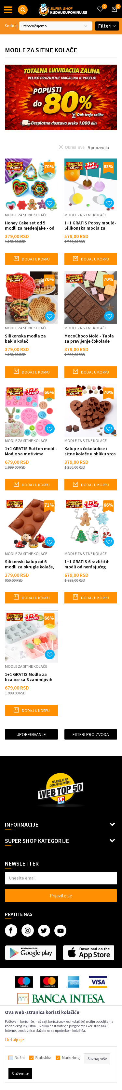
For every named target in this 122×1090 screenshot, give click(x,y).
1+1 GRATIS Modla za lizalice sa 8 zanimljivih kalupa (28, 677)
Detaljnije (14, 1039)
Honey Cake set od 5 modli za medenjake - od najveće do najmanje (29, 225)
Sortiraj (11, 26)
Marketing (71, 1058)
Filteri (107, 26)
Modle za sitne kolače (26, 214)
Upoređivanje (31, 734)
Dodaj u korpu (31, 258)
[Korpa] (113, 15)
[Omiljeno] (100, 5)
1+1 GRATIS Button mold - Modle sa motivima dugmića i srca (31, 451)
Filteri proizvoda (91, 734)
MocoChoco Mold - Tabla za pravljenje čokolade (89, 338)
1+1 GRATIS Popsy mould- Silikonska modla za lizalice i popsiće (90, 225)
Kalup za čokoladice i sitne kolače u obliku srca (90, 451)
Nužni (20, 1058)
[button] (23, 10)
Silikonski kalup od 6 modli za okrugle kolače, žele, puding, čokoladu (29, 564)
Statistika (43, 1058)
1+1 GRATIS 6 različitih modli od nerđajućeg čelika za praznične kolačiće (87, 564)
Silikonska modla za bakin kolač (25, 338)
